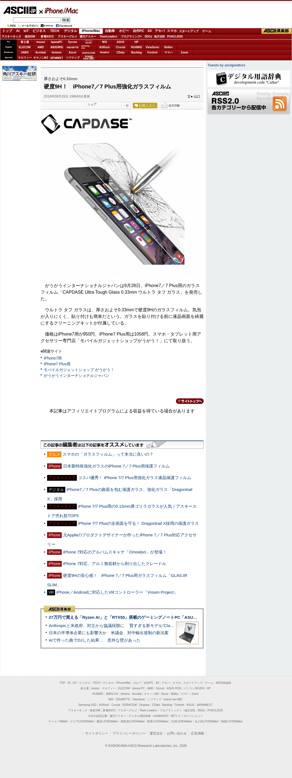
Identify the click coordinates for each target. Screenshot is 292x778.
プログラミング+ (131, 36)
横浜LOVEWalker (107, 721)
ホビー (124, 31)
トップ (7, 31)
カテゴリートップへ (186, 401)
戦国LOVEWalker (231, 721)
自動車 (110, 31)
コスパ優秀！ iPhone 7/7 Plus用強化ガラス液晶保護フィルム (134, 477)
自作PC (138, 31)
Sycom (72, 42)
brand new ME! (173, 699)
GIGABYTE (73, 47)
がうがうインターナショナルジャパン (76, 375)
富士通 (25, 42)
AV (150, 31)
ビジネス (39, 31)
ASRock (104, 47)
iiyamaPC (56, 42)
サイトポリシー (96, 733)
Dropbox (104, 52)
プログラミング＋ (171, 710)
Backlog (136, 52)
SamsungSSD (85, 47)
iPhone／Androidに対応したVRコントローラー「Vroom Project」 (117, 592)
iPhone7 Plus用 (57, 364)
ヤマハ (168, 52)
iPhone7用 (53, 358)
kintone (57, 52)
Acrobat (41, 52)
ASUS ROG (56, 47)
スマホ (172, 31)
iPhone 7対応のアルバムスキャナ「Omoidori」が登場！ (115, 552)
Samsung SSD (88, 704)
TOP (62, 682)
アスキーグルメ (67, 36)
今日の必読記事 (97, 715)
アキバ (160, 31)
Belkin (168, 47)
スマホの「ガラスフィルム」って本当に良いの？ (108, 454)
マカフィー (25, 57)
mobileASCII (161, 715)
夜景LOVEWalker (157, 721)
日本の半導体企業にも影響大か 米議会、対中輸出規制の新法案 (109, 632)
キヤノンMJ (40, 57)
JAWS (24, 52)
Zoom (184, 52)
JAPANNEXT (56, 58)
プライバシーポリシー (128, 733)
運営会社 (156, 733)
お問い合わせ (177, 733)
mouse (40, 42)
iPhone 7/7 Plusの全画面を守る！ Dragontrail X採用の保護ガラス (138, 523)
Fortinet (152, 52)
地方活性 (159, 36)
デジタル (70, 31)
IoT (26, 31)
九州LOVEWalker (181, 721)
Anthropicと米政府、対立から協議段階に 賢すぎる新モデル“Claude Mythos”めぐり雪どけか (135, 625)
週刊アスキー (88, 36)
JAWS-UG (112, 693)
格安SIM (30, 36)
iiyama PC (138, 688)
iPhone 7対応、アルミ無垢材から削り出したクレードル (114, 563)
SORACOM (130, 704)
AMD (40, 47)
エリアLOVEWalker (82, 721)
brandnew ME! (88, 57)
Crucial (120, 47)
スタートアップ (188, 31)
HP (137, 42)
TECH (54, 31)
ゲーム (206, 31)
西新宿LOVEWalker (133, 721)
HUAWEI (136, 47)
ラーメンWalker (58, 721)
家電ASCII (47, 36)
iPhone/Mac (59, 10)
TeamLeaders (108, 36)
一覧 (126, 105)
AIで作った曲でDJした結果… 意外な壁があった (94, 640)
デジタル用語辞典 (140, 715)
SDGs (148, 36)
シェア (92, 104)
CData (121, 52)
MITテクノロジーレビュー (187, 715)
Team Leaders (148, 710)
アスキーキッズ (11, 36)
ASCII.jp (19, 10)
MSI (104, 42)
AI (18, 31)
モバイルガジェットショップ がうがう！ (79, 370)
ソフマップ (73, 57)
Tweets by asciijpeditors (226, 65)
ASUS (121, 42)
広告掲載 (197, 733)
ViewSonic (152, 47)
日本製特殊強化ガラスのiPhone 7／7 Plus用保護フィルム (116, 466)
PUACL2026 (175, 36)
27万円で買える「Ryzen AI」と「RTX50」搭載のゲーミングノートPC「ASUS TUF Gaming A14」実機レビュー (154, 617)
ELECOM (25, 47)
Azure (73, 52)
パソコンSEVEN (89, 42)
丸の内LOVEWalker (207, 721)
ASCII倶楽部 (276, 31)
